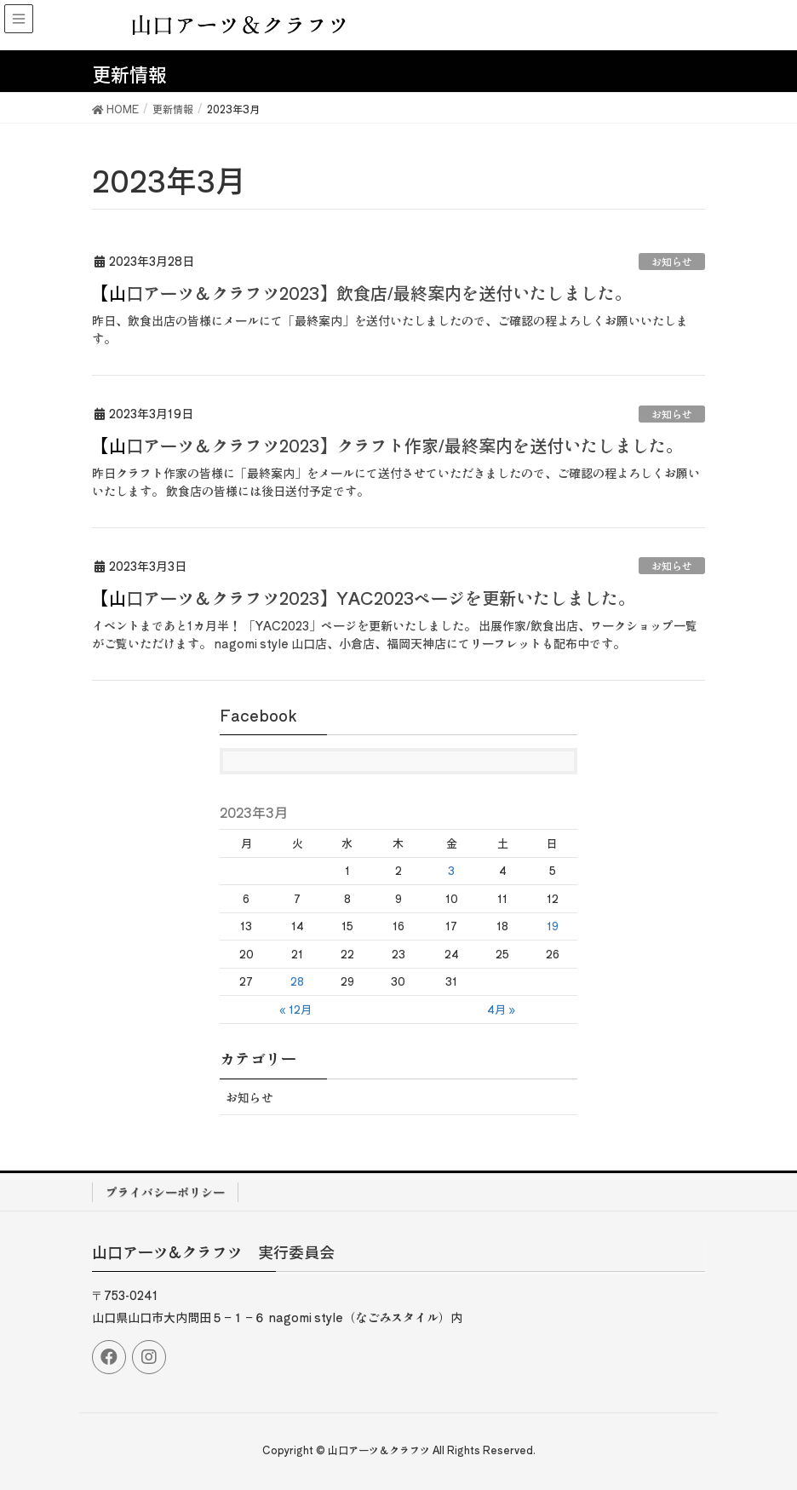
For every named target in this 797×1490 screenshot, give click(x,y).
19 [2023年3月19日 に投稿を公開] (553, 926)
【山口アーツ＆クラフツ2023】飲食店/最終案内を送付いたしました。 (362, 292)
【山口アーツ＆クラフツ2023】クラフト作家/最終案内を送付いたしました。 (387, 445)
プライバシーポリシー (165, 1191)
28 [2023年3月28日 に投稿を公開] (297, 981)
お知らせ (671, 261)
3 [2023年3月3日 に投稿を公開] (451, 870)
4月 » (501, 1009)
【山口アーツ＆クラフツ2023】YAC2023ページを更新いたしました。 (363, 597)
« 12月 (295, 1009)
